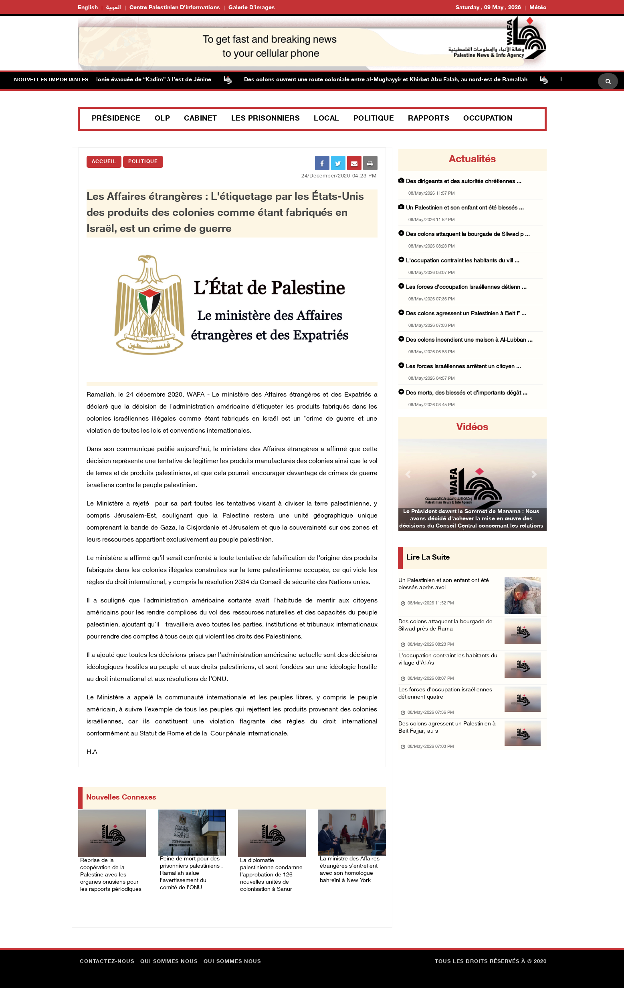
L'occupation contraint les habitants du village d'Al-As (450, 669)
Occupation (487, 119)
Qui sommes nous (169, 967)
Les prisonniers (265, 119)
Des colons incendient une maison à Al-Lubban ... (469, 340)
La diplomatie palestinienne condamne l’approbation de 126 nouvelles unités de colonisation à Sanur (269, 872)
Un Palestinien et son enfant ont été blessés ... (465, 208)
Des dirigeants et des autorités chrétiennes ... (463, 181)
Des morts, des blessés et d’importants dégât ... (466, 393)
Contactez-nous (107, 967)
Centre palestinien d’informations (174, 7)
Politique (373, 119)
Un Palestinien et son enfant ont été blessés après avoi (445, 586)
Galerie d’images (251, 7)
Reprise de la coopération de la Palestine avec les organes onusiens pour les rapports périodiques (110, 872)
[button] (409, 474)
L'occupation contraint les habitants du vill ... (462, 261)
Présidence (116, 119)
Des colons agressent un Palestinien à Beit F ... (466, 313)
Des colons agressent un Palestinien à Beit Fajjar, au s (449, 745)
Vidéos (472, 428)
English (88, 7)
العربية (113, 7)
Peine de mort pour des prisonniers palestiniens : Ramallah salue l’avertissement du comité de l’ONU (190, 876)
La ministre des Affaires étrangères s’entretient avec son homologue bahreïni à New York (349, 871)
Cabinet (200, 119)
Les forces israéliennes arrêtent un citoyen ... (463, 366)
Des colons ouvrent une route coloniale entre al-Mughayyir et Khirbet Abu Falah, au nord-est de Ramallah (401, 80)
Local (326, 119)
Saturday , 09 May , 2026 (488, 7)
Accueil (104, 162)
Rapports (428, 119)
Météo (538, 7)
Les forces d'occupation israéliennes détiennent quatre (447, 707)
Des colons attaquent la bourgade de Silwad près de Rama (448, 632)
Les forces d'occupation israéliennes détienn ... (466, 287)
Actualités (472, 160)
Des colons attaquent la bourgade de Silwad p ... (468, 234)
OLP (162, 119)
